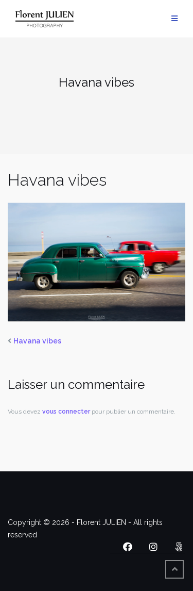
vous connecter (66, 411)
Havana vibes (37, 341)
